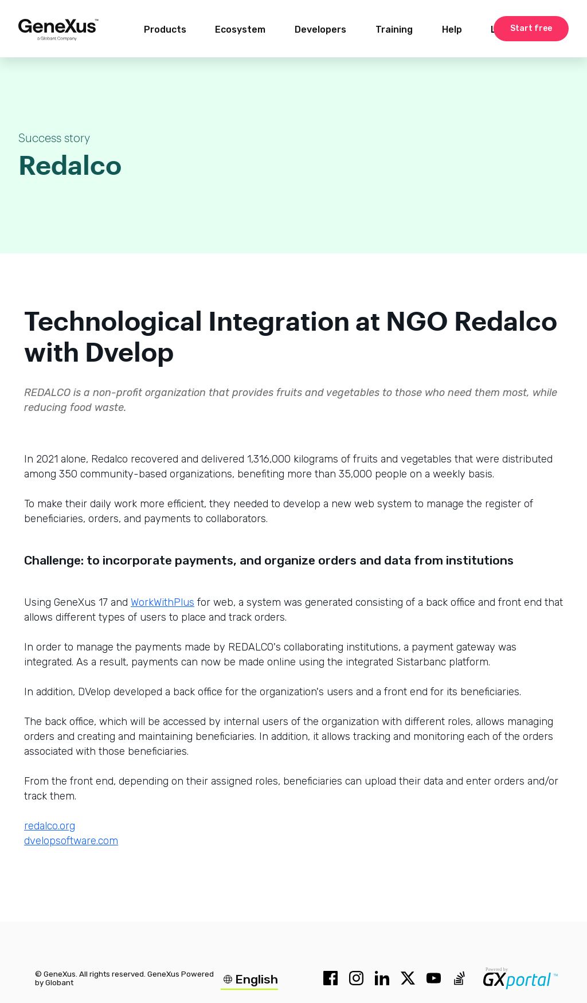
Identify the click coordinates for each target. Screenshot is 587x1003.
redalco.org (49, 826)
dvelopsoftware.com (71, 840)
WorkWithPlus (162, 602)
